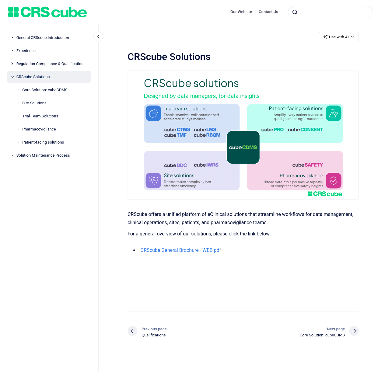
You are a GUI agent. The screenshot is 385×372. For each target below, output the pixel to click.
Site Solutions (34, 103)
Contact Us (268, 11)
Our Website (241, 11)
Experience (26, 50)
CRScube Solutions (33, 77)
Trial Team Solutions (40, 116)
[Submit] (295, 12)
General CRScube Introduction (42, 37)
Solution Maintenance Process (43, 155)
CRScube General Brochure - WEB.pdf (181, 250)
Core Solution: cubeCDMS (44, 90)
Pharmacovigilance (39, 129)
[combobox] (330, 12)
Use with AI (339, 36)
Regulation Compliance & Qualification (50, 63)
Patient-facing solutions (43, 142)
